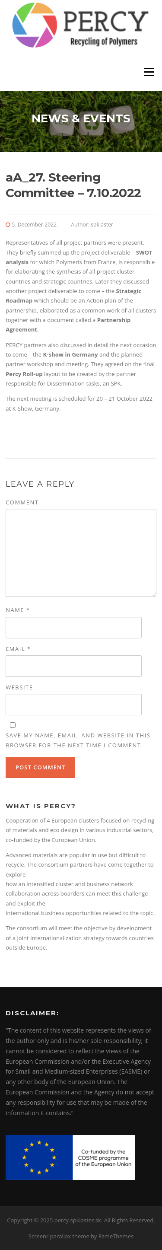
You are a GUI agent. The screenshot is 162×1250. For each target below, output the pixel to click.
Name (18, 610)
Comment (22, 502)
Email (18, 649)
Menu (148, 72)
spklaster (102, 224)
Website (19, 687)
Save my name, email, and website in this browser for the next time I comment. (78, 740)
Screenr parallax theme (59, 1236)
